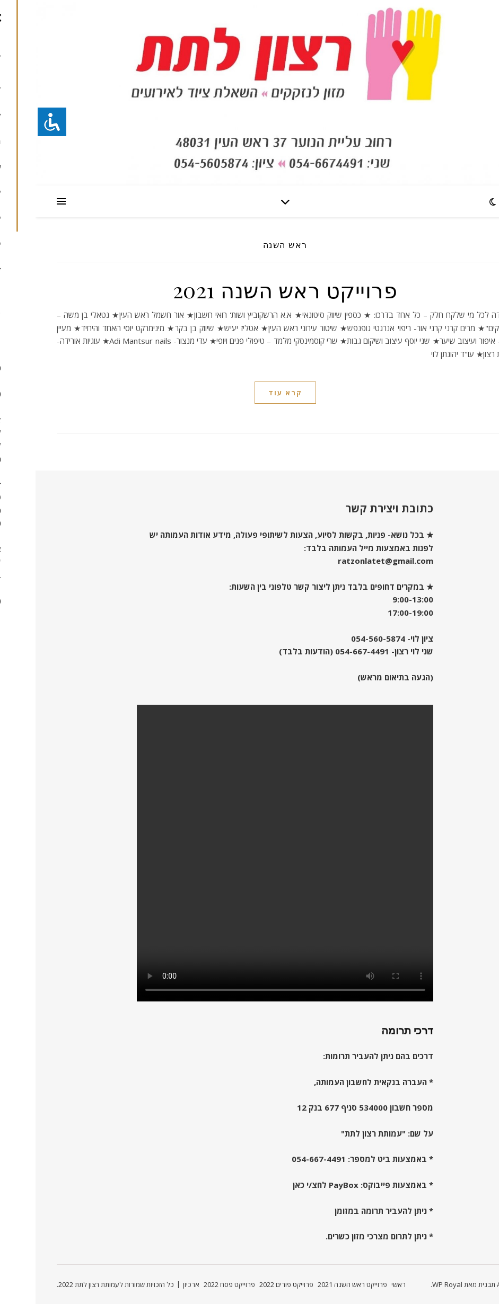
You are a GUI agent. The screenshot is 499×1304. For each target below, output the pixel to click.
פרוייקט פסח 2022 (194, 1284)
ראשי (363, 1284)
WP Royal (412, 1284)
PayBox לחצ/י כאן (290, 1184)
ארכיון (155, 1284)
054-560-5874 (343, 638)
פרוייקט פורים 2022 (251, 1284)
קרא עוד (250, 392)
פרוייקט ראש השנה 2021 (249, 290)
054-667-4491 (327, 651)
